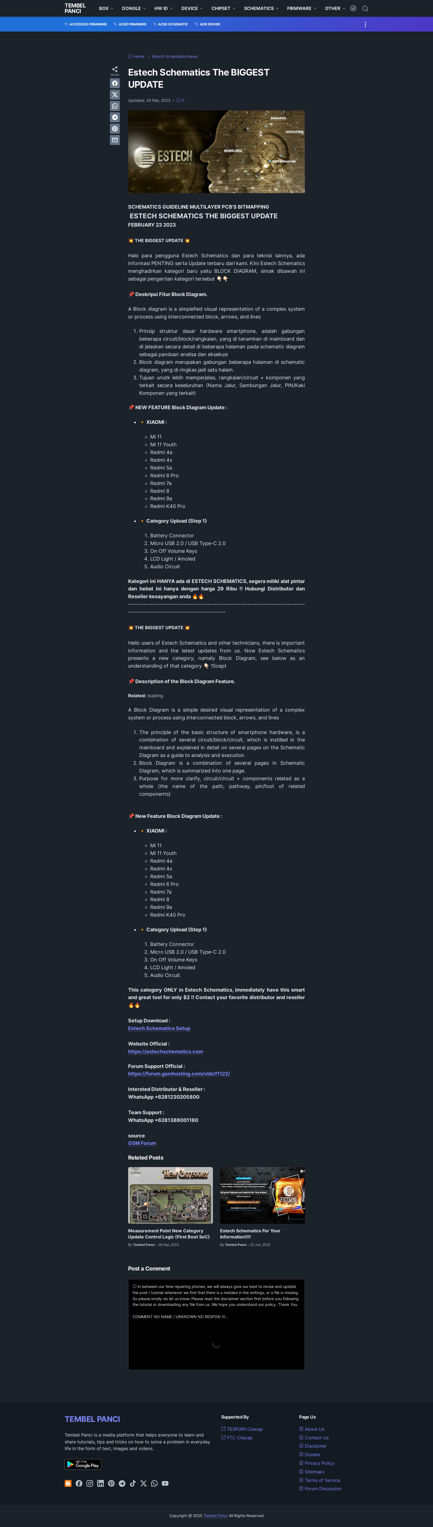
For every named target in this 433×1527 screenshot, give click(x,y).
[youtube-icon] (165, 1483)
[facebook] (115, 83)
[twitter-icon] (143, 1483)
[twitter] (115, 95)
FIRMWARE (299, 8)
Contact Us (314, 1437)
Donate (309, 1454)
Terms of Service (319, 1480)
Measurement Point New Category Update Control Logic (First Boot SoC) (169, 1234)
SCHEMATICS (259, 8)
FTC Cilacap (237, 1437)
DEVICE (189, 8)
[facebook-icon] (79, 1483)
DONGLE (131, 8)
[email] (115, 140)
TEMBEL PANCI (92, 1419)
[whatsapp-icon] (154, 1483)
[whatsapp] (115, 106)
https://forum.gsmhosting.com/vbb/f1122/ (179, 1074)
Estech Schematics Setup (159, 1028)
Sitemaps (311, 1471)
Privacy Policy (316, 1463)
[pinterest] (115, 129)
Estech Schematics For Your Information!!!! (250, 1234)
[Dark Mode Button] (353, 8)
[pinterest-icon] (111, 1483)
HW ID (161, 8)
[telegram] (115, 117)
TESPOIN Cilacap (242, 1429)
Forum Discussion (320, 1488)
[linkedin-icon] (100, 1483)
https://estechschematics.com (165, 1051)
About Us (311, 1429)
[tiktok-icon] (133, 1483)
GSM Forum (142, 1143)
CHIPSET (221, 8)
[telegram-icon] (122, 1483)
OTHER (332, 8)
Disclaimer (313, 1446)
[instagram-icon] (89, 1483)
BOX (104, 8)
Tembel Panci (75, 8)
